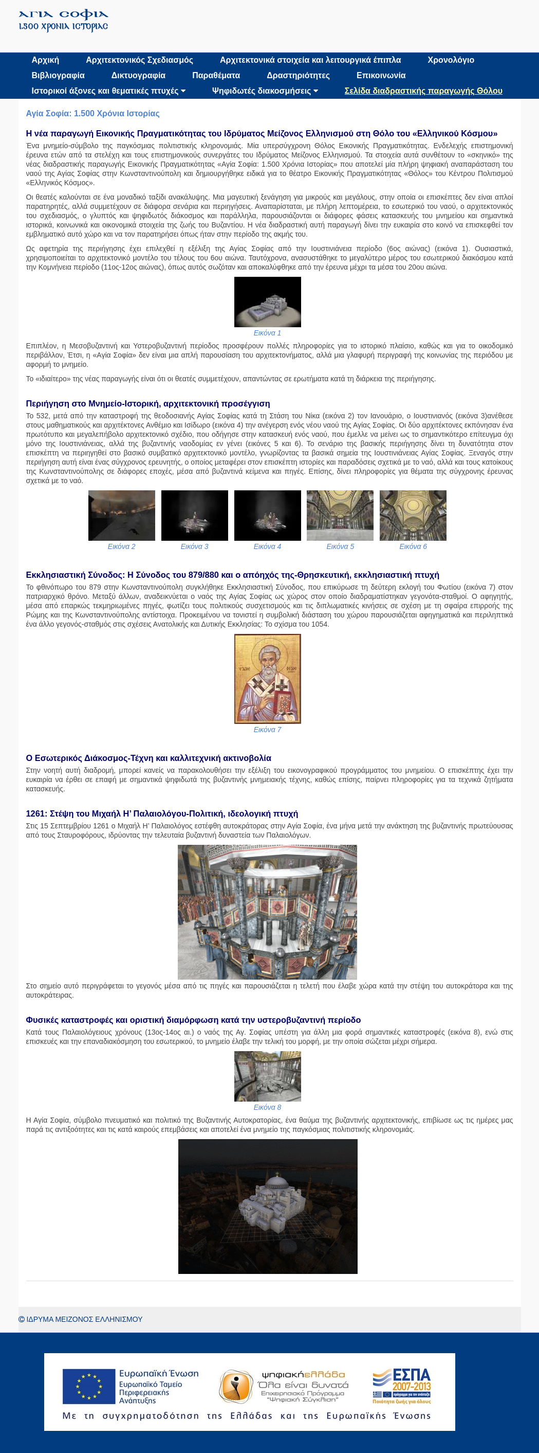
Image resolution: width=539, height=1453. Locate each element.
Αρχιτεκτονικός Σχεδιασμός (139, 60)
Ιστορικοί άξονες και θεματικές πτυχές (108, 90)
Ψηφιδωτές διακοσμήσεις (265, 90)
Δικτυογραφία (138, 75)
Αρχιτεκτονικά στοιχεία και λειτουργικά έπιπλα (310, 60)
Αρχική (46, 60)
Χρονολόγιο (451, 60)
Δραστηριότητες (298, 75)
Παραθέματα (216, 75)
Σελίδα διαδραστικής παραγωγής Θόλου (424, 90)
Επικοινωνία (381, 75)
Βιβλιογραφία (58, 75)
